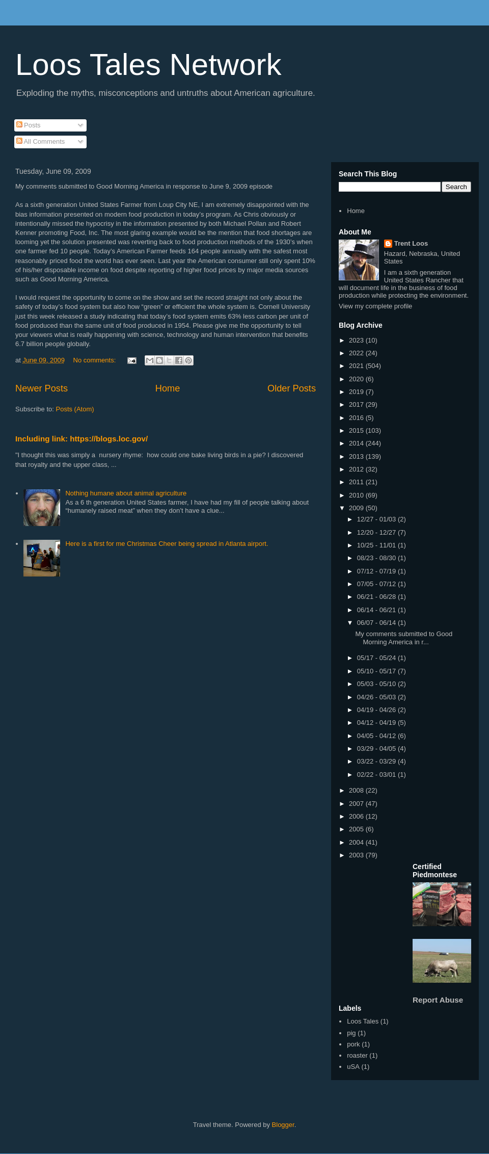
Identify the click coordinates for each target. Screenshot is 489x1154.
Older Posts (291, 388)
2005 (357, 829)
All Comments (40, 141)
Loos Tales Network (148, 64)
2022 (357, 353)
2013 (357, 456)
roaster (357, 1055)
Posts (28, 125)
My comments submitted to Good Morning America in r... (403, 638)
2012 (357, 469)
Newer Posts (41, 388)
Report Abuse (438, 999)
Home (167, 388)
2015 (357, 430)
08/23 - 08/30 (377, 558)
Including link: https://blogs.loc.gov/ (81, 438)
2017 (357, 404)
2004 (357, 842)
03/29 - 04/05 (377, 748)
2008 (357, 790)
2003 (357, 855)
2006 (357, 816)
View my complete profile (375, 306)
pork (353, 1044)
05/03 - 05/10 (377, 684)
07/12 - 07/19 (377, 571)
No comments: (95, 360)
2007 (357, 803)
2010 (357, 495)
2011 (357, 482)
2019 (357, 392)
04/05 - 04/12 (377, 736)
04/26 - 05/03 (377, 697)
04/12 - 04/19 (377, 722)
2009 (357, 508)
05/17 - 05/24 (377, 658)
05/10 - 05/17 (377, 671)
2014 (357, 443)
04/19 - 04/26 (377, 710)
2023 (357, 340)
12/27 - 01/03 (377, 519)
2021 (357, 366)
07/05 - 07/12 (377, 584)
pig (351, 1033)
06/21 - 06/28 (377, 596)
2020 (357, 379)
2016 (357, 418)
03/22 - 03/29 (377, 761)
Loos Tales (362, 1021)
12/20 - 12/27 (377, 532)
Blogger (283, 1125)
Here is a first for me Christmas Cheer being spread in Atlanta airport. (166, 543)
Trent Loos (411, 243)
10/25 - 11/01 (377, 545)
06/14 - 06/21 (377, 610)
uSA (353, 1066)
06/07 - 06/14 (377, 622)
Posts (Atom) (75, 409)
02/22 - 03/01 (377, 774)
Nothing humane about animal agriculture (125, 493)
